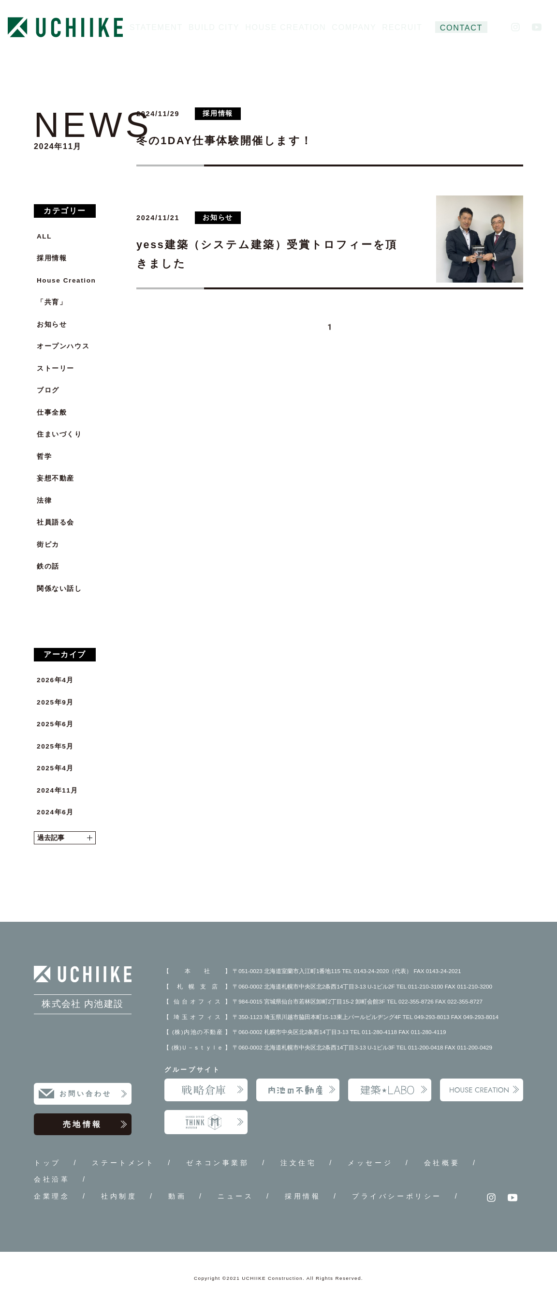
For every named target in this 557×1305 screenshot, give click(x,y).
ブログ (48, 390)
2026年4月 (55, 680)
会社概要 (442, 1163)
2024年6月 (55, 812)
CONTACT (461, 27)
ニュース (235, 1196)
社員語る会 (55, 522)
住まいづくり (59, 434)
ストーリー (55, 368)
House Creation (66, 280)
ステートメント (123, 1163)
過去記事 (64, 837)
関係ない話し (59, 588)
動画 (177, 1196)
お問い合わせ (93, 1094)
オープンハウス (63, 346)
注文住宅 (298, 1163)
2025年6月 (55, 724)
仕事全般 (52, 412)
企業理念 (52, 1196)
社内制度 (119, 1196)
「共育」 (52, 302)
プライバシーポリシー (397, 1196)
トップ (47, 1163)
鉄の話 (48, 566)
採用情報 (52, 258)
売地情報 (95, 1124)
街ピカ (48, 544)
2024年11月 (57, 790)
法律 (44, 500)
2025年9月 (55, 702)
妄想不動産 (55, 478)
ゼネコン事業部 (217, 1163)
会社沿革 (52, 1179)
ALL (44, 236)
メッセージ (370, 1163)
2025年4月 (55, 768)
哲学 (44, 456)
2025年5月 (55, 746)
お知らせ (52, 324)
